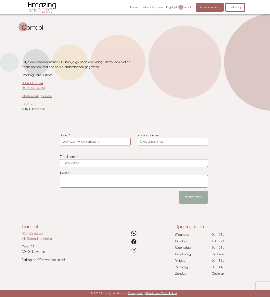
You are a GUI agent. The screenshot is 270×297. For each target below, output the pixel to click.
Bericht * (65, 172)
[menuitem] (134, 7)
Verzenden (193, 197)
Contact (185, 7)
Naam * (65, 135)
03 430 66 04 (32, 83)
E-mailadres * (69, 156)
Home (134, 7)
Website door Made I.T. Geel (161, 293)
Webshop (235, 7)
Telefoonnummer (149, 135)
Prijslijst (171, 7)
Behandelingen (152, 7)
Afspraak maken (209, 7)
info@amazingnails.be (37, 96)
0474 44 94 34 (33, 88)
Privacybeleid (135, 293)
